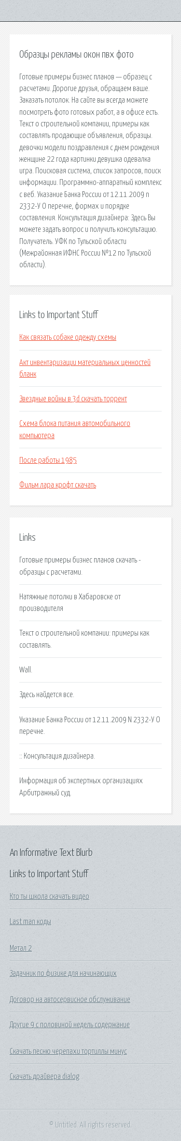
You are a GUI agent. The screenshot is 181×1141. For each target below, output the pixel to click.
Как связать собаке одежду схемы (67, 337)
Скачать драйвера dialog (44, 1076)
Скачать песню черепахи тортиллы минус (68, 1051)
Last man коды (30, 922)
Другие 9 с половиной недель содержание (70, 1025)
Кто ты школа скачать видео (49, 896)
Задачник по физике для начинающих (63, 973)
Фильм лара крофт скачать (57, 485)
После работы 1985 (48, 460)
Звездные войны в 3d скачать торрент (73, 399)
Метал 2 (21, 948)
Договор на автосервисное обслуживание (70, 1000)
